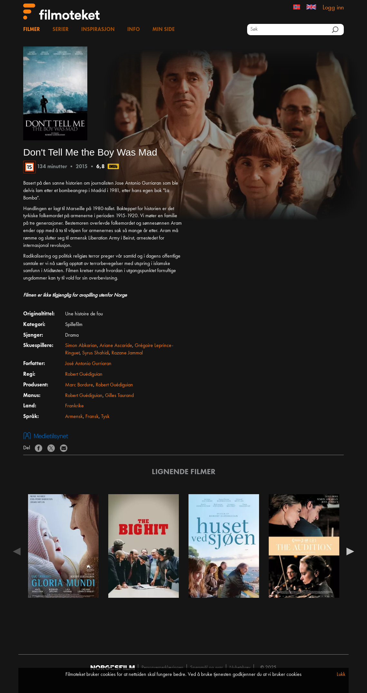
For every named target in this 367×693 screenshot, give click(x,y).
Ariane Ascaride (116, 345)
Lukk (341, 674)
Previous (16, 551)
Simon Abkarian (81, 345)
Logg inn (333, 8)
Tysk (105, 416)
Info (133, 29)
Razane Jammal (127, 353)
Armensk (74, 416)
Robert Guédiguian (83, 374)
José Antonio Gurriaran (88, 363)
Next (350, 551)
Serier (61, 29)
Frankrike (74, 406)
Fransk (92, 416)
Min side (163, 29)
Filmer (31, 29)
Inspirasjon (98, 29)
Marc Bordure (79, 385)
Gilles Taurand (119, 395)
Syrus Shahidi (95, 353)
